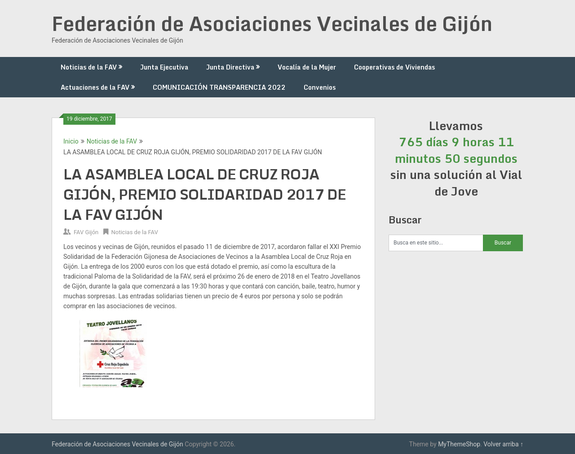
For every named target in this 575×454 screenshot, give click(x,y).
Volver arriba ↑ (503, 444)
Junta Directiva (230, 67)
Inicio (71, 141)
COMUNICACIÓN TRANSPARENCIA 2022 (219, 87)
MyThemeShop (459, 444)
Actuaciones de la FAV (95, 87)
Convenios (320, 87)
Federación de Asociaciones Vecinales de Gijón (272, 23)
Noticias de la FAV (89, 67)
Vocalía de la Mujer (307, 67)
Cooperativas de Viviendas (394, 67)
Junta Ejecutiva (164, 67)
